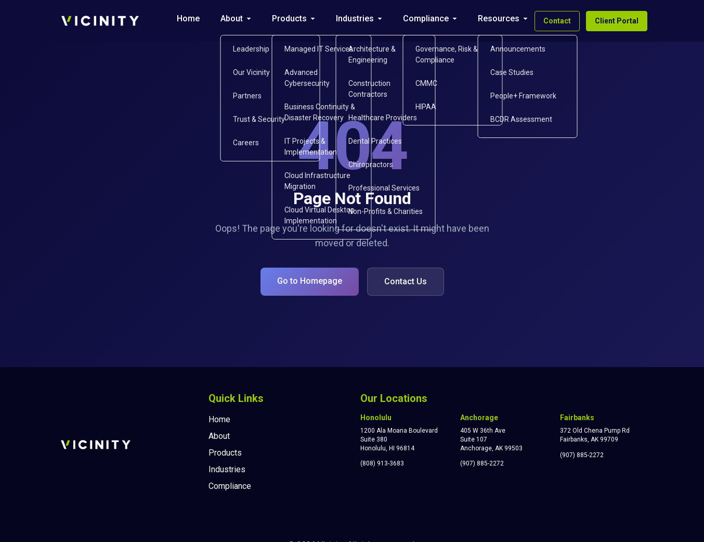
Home (188, 18)
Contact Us (405, 281)
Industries (355, 18)
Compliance (426, 18)
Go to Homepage (309, 281)
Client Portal (616, 21)
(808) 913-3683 (382, 463)
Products (289, 18)
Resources (498, 18)
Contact (557, 21)
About (231, 18)
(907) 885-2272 (482, 463)
